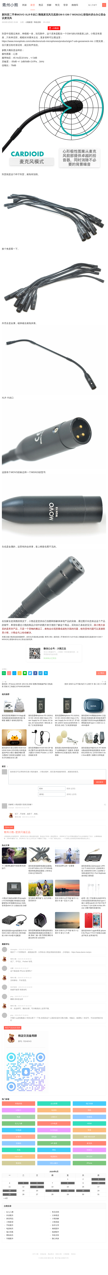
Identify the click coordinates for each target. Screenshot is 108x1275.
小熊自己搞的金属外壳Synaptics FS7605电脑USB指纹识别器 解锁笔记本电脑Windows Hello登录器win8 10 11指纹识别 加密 (14, 893)
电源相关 (9, 1229)
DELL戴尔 (54, 1163)
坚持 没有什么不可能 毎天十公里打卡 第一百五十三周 (67, 891)
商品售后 (51, 1254)
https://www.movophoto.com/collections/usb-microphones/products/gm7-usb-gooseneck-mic (47, 41)
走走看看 (54, 1104)
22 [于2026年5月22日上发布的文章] (68, 1191)
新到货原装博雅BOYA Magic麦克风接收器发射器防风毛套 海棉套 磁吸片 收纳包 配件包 (14, 709)
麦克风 (89, 1143)
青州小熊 (48, 637)
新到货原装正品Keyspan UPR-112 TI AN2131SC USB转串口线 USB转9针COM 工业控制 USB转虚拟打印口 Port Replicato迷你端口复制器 (93, 862)
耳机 (89, 1110)
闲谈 (24, 5)
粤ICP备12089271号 (61, 1258)
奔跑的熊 (18, 1104)
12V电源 (54, 1123)
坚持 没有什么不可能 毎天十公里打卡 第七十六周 (67, 923)
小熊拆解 (55, 1219)
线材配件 (55, 1232)
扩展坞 (18, 1137)
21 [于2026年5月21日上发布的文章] (52, 1191)
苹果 (89, 1130)
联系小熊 (59, 1254)
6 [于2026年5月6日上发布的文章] (37, 1183)
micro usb (18, 1156)
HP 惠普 (54, 1143)
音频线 (18, 1143)
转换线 (89, 1117)
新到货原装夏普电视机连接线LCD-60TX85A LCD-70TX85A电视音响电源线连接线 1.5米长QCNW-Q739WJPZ (40, 860)
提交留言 (99, 782)
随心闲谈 (55, 1238)
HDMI (89, 1123)
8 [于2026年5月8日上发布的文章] (67, 1183)
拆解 (49, 5)
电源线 (54, 1110)
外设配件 (9, 1215)
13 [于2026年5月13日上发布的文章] (37, 1187)
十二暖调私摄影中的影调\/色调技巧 (14, 858)
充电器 (54, 1137)
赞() (101, 673)
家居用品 (9, 1219)
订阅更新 (66, 1254)
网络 (54, 1150)
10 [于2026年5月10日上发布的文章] (98, 1183)
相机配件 (55, 1229)
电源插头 (54, 1156)
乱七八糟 (18, 1123)
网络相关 (9, 1235)
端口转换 (89, 1104)
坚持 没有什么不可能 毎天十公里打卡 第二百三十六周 (85, 684)
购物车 (75, 5)
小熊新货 (28, 22)
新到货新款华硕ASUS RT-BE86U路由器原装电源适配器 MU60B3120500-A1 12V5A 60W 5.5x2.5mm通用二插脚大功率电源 (93, 742)
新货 (32, 5)
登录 (65, 5)
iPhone (89, 1163)
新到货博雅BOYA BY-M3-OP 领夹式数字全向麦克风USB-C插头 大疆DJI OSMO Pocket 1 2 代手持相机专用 (40, 742)
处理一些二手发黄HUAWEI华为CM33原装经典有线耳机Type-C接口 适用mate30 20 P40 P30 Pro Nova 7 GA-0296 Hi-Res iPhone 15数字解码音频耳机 (93, 894)
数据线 (18, 1163)
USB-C (18, 1110)
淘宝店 (73, 1254)
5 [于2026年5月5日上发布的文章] (23, 1183)
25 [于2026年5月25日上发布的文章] (10, 1194)
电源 (18, 1117)
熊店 (41, 5)
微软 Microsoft (89, 1137)
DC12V (89, 1156)
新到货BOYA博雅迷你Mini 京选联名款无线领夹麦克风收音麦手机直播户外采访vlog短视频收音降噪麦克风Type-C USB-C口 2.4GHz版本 (93, 711)
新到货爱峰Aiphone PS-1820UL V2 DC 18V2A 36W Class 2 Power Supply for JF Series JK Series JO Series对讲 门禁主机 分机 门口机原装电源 (40, 711)
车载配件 (9, 1238)
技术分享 (55, 1225)
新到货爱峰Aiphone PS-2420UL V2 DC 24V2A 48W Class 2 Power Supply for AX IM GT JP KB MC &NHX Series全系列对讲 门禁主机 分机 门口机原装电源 (67, 711)
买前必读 (43, 1254)
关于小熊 (35, 1254)
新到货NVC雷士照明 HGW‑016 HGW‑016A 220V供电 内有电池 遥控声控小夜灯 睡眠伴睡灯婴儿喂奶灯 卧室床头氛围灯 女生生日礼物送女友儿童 (14, 743)
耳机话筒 (37, 22)
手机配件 (9, 1225)
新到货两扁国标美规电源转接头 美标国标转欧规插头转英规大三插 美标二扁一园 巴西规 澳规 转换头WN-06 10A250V (40, 925)
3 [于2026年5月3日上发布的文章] (98, 1179)
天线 (18, 1150)
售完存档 (55, 1212)
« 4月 (6, 1198)
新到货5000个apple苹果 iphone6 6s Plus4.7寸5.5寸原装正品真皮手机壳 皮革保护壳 (93, 924)
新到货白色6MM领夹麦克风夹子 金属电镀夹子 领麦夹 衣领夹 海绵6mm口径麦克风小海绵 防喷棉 (67, 742)
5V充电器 (54, 1130)
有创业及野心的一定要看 (67, 857)
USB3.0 (54, 1117)
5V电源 (18, 1130)
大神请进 (55, 1215)
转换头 (89, 1150)
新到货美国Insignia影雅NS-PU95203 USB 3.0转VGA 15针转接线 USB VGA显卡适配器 (14, 924)
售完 (57, 5)
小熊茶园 (55, 1222)
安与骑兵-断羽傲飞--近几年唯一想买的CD (40, 891)
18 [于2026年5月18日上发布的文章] (10, 1191)
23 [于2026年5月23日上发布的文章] (83, 1191)
